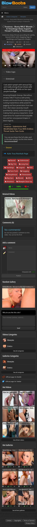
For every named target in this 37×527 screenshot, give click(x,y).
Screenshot (19, 46)
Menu (6, 13)
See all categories (18, 351)
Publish (18, 276)
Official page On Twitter (13, 381)
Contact (9, 520)
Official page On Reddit (13, 377)
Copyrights (17, 520)
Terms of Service (29, 520)
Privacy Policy (30, 523)
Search (32, 7)
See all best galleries (18, 510)
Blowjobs (11, 42)
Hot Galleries (8, 445)
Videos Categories (10, 334)
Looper (19, 44)
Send (18, 328)
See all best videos (18, 440)
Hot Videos (7, 387)
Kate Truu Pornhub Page (17, 153)
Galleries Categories (11, 356)
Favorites (9, 44)
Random (28, 44)
